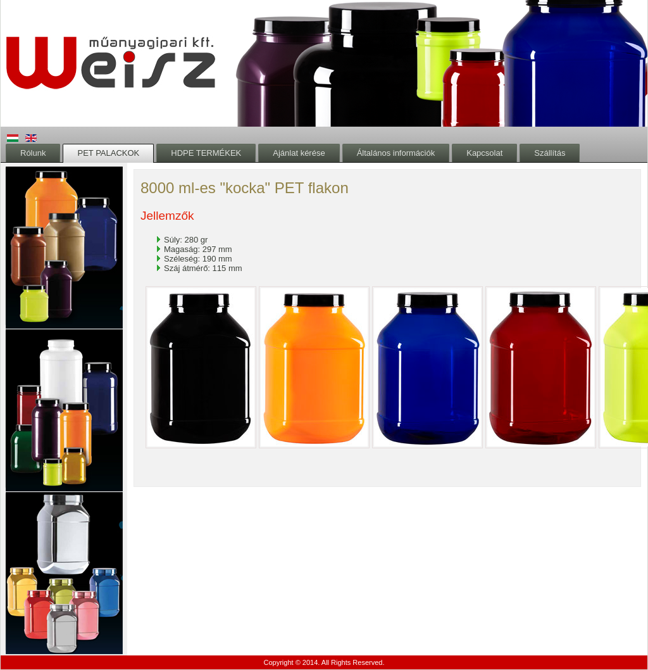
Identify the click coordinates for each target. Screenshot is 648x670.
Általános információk (396, 153)
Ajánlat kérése (299, 153)
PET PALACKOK (108, 153)
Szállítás (549, 153)
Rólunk (33, 153)
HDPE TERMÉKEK (206, 153)
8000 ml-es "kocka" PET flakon (244, 187)
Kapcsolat (484, 153)
